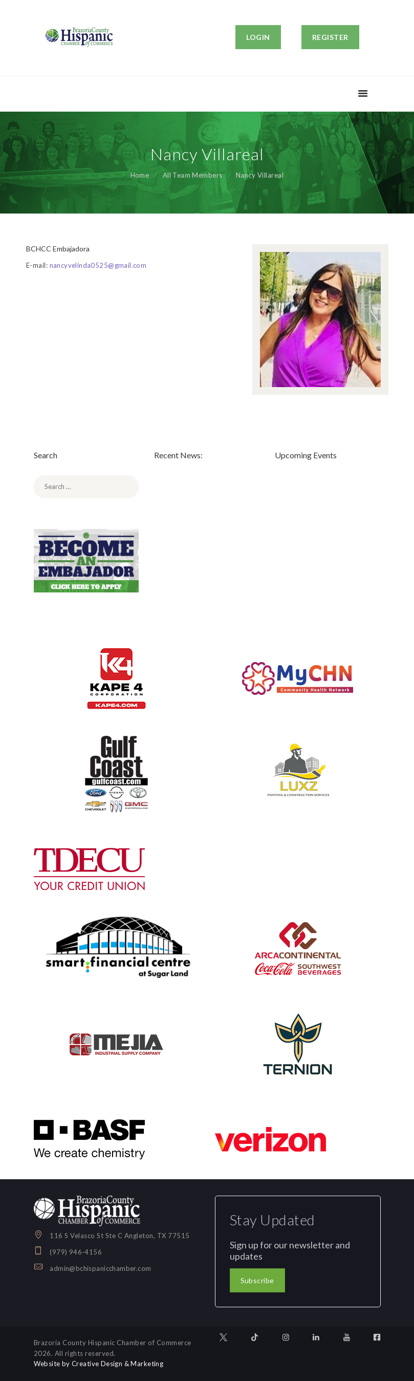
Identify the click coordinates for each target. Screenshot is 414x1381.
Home (139, 175)
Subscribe (258, 1280)
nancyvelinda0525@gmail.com (99, 265)
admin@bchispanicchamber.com (101, 1268)
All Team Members (192, 175)
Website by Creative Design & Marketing (99, 1363)
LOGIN (258, 37)
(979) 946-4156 (76, 1252)
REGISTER (330, 37)
